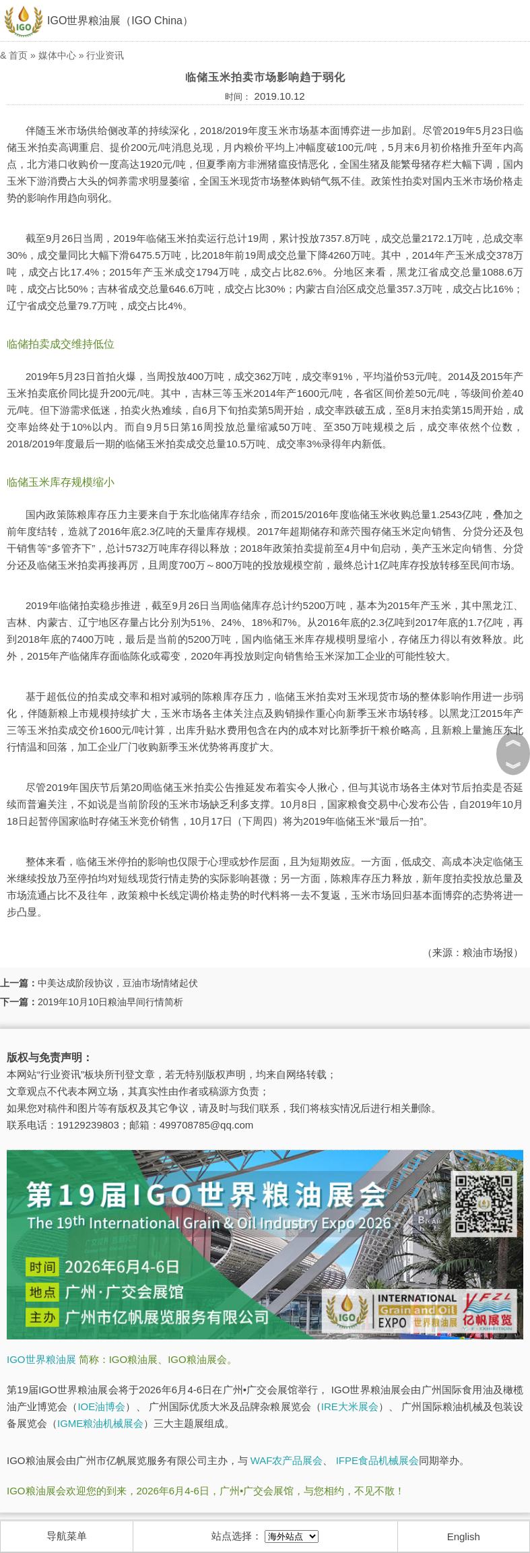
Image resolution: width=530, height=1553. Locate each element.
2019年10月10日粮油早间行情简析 (110, 1001)
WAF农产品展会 (287, 1460)
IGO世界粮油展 (41, 1359)
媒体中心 (57, 55)
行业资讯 (105, 55)
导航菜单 (66, 1536)
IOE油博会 (101, 1406)
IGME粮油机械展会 (100, 1423)
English (463, 1536)
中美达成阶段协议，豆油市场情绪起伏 (118, 983)
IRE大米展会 (349, 1406)
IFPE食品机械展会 (377, 1460)
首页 (18, 55)
